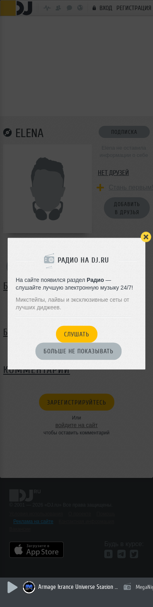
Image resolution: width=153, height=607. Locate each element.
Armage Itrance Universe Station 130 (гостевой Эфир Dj (78, 587)
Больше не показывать (78, 351)
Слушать (76, 334)
